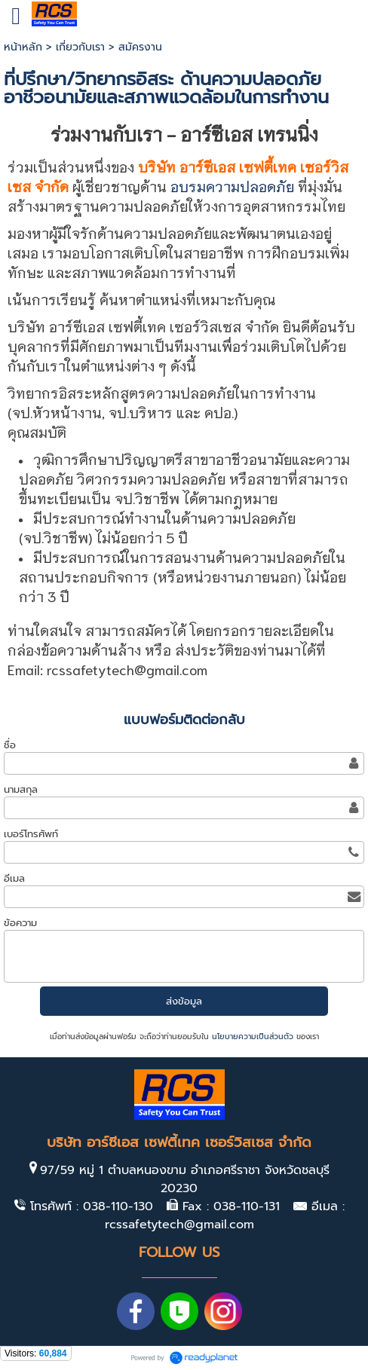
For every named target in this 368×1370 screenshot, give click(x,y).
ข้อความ (20, 923)
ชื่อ (10, 745)
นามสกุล (21, 789)
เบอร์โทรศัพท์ (31, 834)
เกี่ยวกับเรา (80, 47)
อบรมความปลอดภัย (232, 185)
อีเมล (14, 878)
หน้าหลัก (23, 47)
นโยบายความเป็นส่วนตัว (252, 1036)
